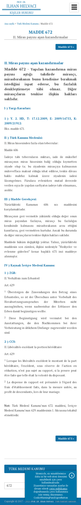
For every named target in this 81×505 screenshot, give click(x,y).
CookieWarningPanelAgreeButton (51, 497)
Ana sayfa (9, 23)
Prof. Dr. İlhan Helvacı (42, 501)
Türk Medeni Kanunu (28, 23)
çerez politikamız (58, 488)
